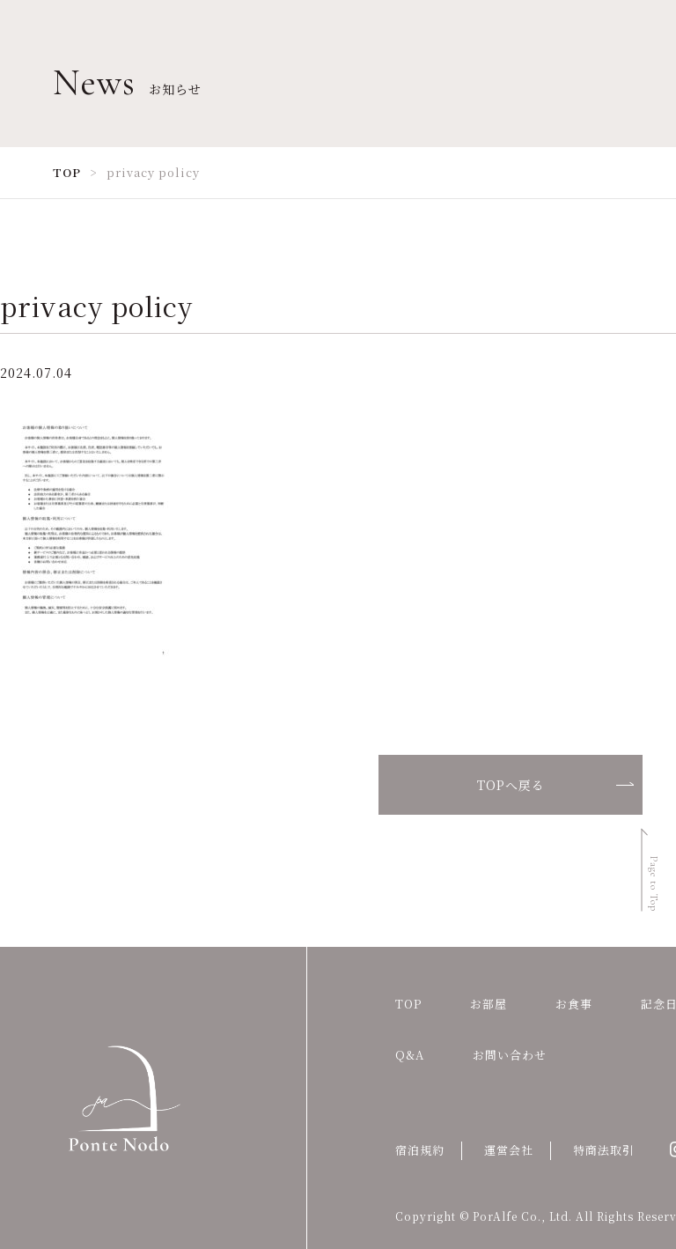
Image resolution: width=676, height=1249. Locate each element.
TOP (408, 1003)
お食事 (573, 1003)
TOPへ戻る (511, 785)
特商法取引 (604, 1150)
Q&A (409, 1054)
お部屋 (488, 1003)
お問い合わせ (510, 1054)
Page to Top (654, 884)
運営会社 (508, 1150)
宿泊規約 (420, 1150)
